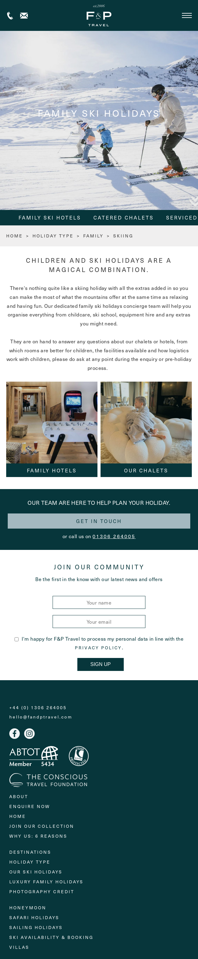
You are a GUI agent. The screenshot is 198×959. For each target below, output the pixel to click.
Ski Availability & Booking (51, 937)
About (18, 796)
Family (93, 235)
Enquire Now (29, 806)
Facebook (14, 733)
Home (17, 816)
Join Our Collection (41, 826)
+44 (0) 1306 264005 (10, 15)
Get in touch (99, 521)
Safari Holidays (34, 917)
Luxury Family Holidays (46, 881)
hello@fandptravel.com (40, 717)
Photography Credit (41, 891)
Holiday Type (53, 235)
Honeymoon (27, 907)
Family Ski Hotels (50, 217)
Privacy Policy (98, 648)
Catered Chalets (123, 217)
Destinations (30, 852)
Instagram (29, 733)
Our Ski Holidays (35, 872)
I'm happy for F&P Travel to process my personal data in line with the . (99, 643)
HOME (14, 235)
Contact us (24, 15)
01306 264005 (114, 536)
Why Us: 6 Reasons (38, 836)
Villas (19, 947)
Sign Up (100, 664)
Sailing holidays (36, 927)
